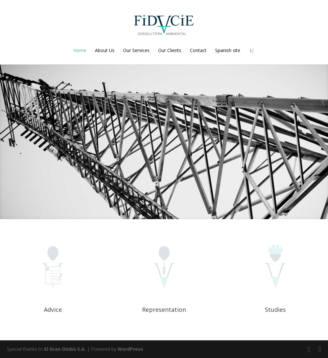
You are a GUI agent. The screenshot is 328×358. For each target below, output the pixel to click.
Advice (53, 309)
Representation (164, 309)
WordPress (130, 349)
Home (79, 50)
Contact (198, 50)
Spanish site (227, 50)
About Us (105, 50)
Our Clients (169, 50)
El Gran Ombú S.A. (65, 349)
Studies (275, 309)
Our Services (136, 50)
